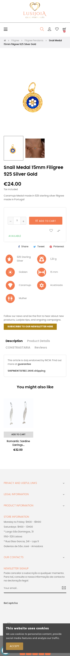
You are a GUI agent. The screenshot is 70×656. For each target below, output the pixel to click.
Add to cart (45, 221)
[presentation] (26, 612)
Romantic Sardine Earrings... (18, 443)
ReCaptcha (11, 603)
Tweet (41, 246)
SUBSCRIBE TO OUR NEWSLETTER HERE (30, 326)
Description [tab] (14, 341)
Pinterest (58, 246)
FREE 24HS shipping (33, 371)
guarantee (24, 364)
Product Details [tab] (38, 341)
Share (24, 246)
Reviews (41, 347)
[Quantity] (17, 220)
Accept (14, 646)
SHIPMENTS (14, 371)
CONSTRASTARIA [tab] (18, 347)
